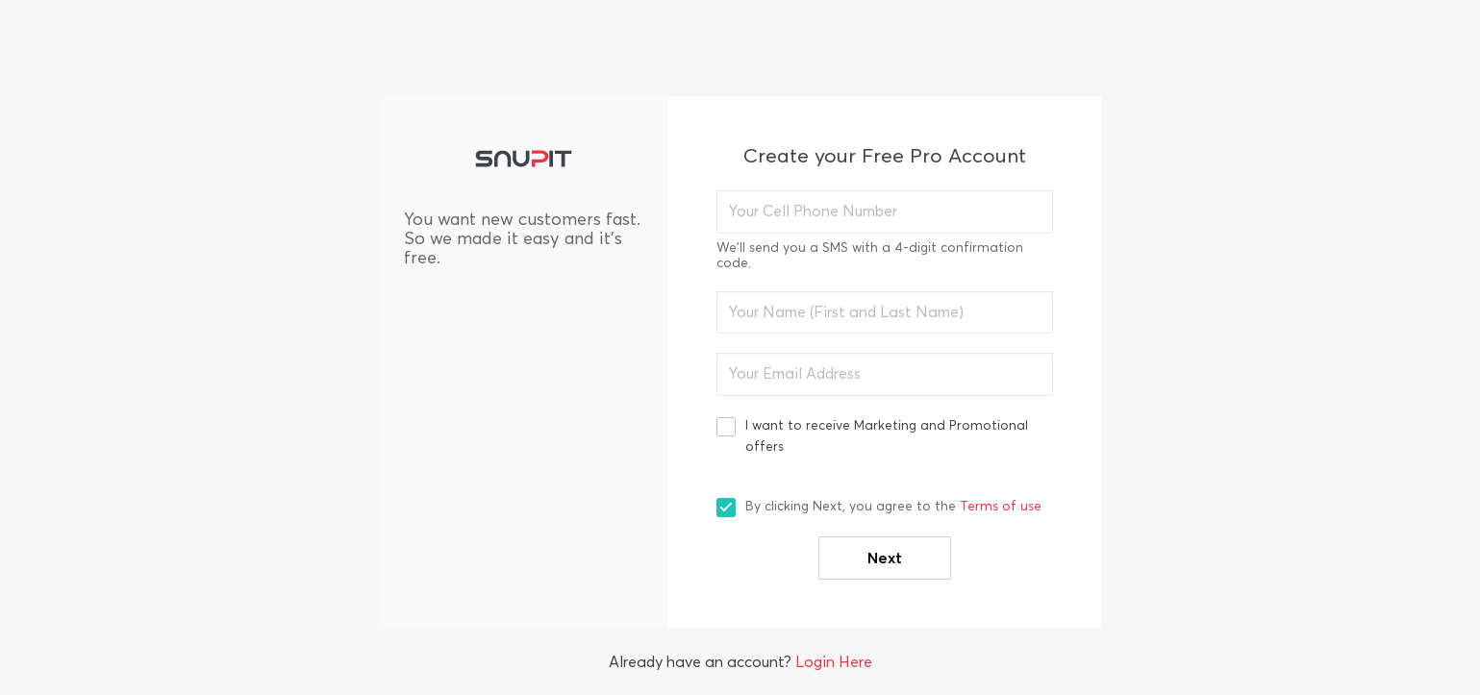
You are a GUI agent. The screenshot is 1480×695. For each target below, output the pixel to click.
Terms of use (1000, 506)
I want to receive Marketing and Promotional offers (886, 436)
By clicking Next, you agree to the (893, 506)
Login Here (833, 662)
